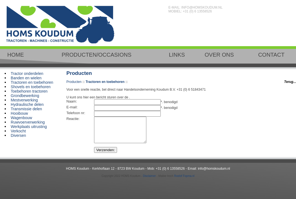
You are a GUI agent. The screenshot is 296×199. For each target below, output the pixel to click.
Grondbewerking (25, 95)
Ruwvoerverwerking (28, 122)
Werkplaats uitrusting (29, 126)
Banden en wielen (26, 78)
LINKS (177, 55)
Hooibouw (19, 113)
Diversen (18, 135)
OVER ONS (219, 55)
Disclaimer (149, 180)
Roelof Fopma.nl (184, 180)
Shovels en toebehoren (31, 87)
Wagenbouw (21, 118)
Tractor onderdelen (27, 73)
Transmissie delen (26, 109)
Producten (74, 82)
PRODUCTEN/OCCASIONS (96, 55)
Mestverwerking (24, 100)
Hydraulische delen (27, 104)
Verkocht (18, 131)
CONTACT (271, 55)
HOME (15, 55)
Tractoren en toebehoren (32, 82)
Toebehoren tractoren (29, 91)
